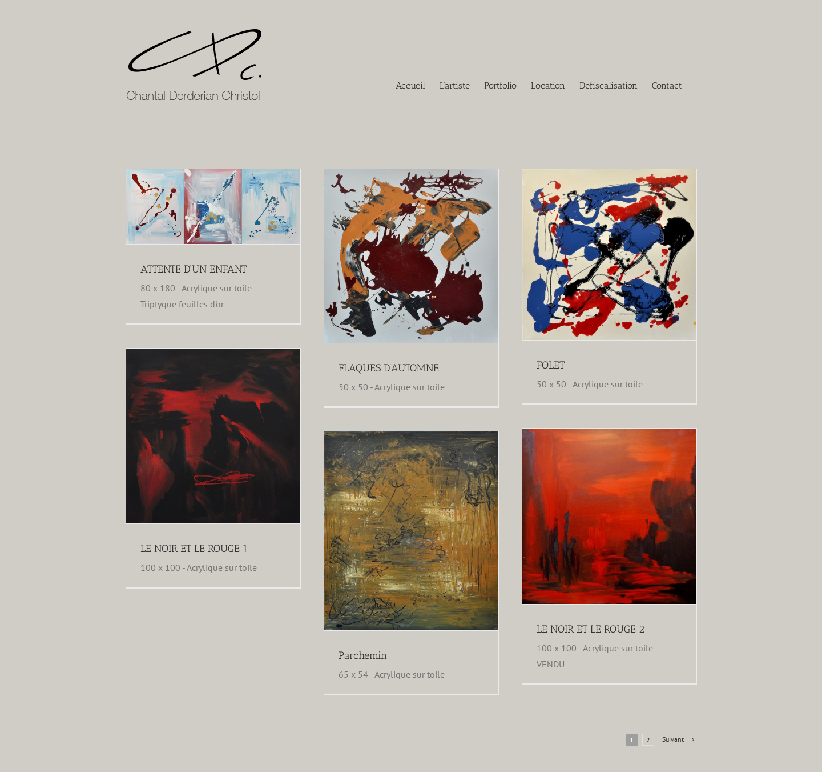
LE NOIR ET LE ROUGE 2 (590, 629)
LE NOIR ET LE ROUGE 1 (194, 548)
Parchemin (363, 655)
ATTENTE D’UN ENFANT (193, 269)
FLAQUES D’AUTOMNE (389, 368)
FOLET (551, 365)
